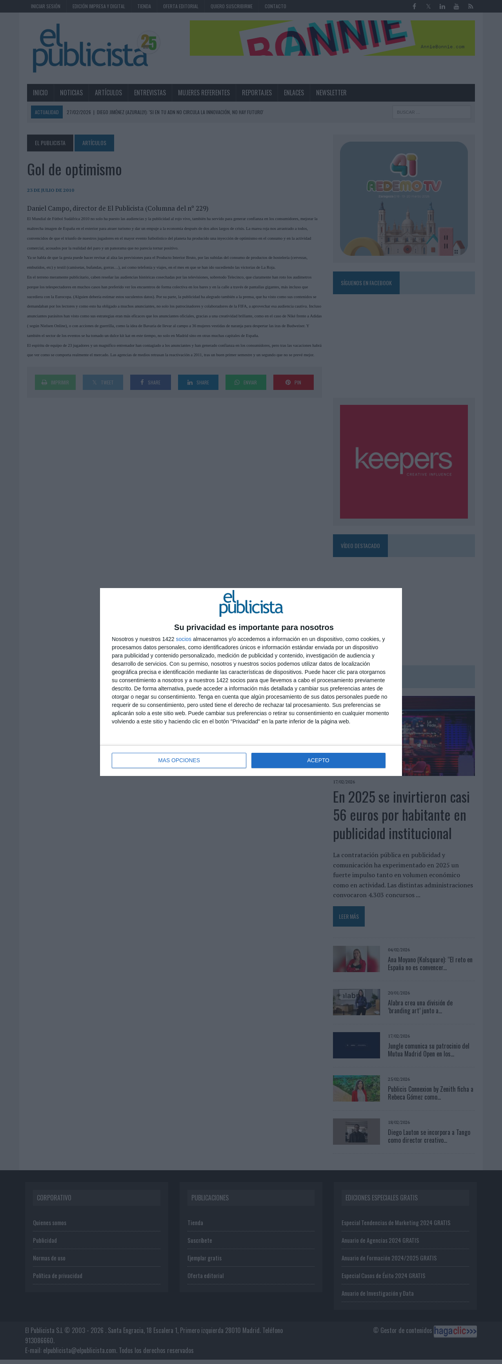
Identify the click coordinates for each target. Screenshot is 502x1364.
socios (183, 639)
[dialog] (251, 682)
